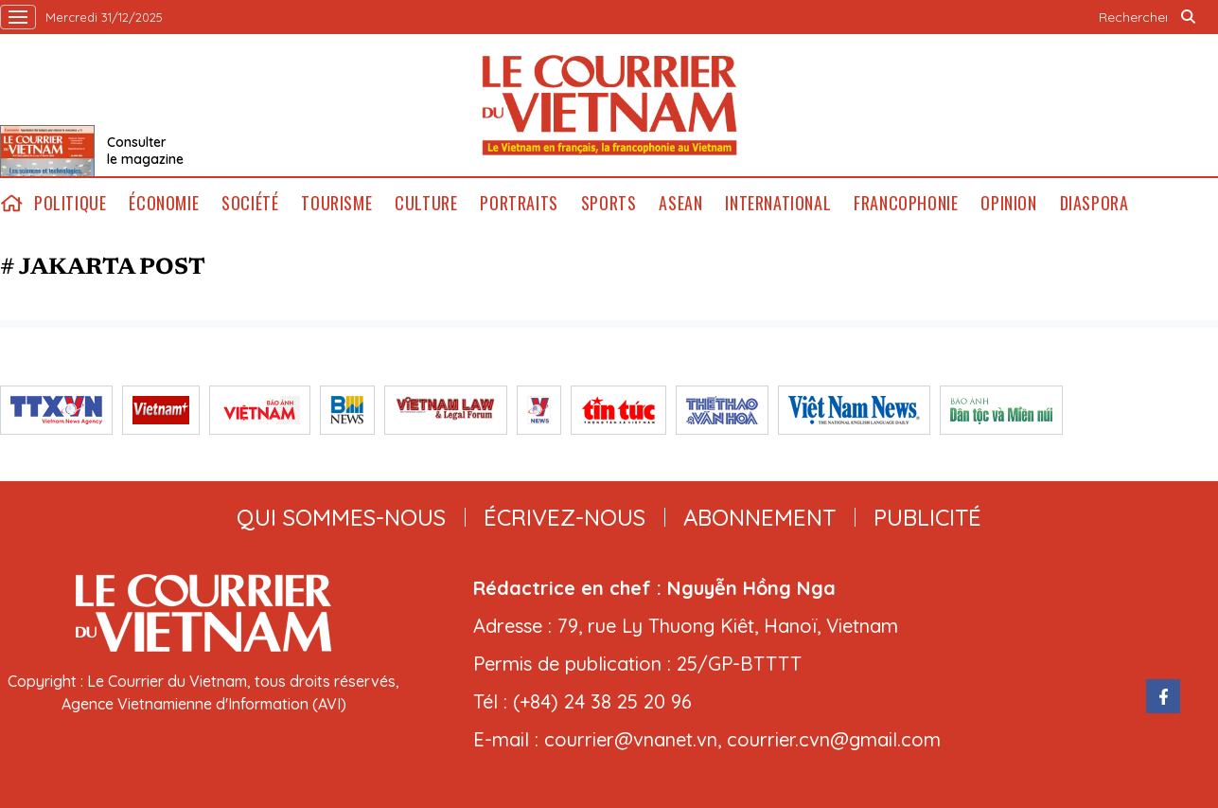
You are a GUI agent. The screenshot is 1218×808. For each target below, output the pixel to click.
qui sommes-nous (341, 517)
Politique (70, 203)
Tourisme (336, 203)
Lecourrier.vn (609, 105)
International (778, 203)
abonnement (759, 517)
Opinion (1008, 203)
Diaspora (1094, 203)
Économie (164, 203)
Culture (426, 203)
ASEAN (680, 203)
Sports (609, 203)
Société (249, 203)
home (11, 203)
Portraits (518, 203)
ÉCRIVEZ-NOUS (564, 517)
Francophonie (906, 203)
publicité (927, 517)
